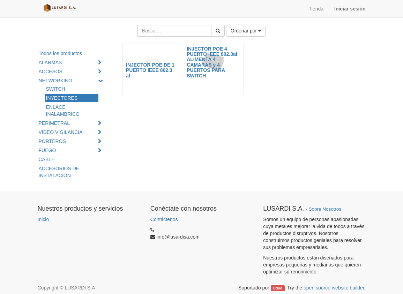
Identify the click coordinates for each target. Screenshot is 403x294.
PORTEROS (52, 141)
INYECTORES (62, 98)
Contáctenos (164, 219)
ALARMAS (50, 62)
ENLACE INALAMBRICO (63, 110)
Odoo (277, 288)
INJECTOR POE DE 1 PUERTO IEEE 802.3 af (150, 70)
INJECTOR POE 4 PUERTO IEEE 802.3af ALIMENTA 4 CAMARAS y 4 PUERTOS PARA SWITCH (212, 62)
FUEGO (47, 150)
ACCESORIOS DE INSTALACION (59, 172)
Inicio (43, 219)
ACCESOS (50, 71)
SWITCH (55, 89)
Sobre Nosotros (324, 209)
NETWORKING (55, 80)
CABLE (47, 159)
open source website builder (334, 288)
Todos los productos (60, 53)
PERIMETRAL (54, 123)
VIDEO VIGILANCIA (61, 132)
